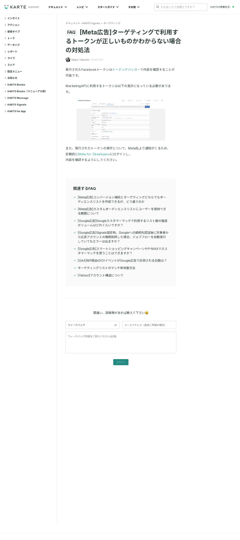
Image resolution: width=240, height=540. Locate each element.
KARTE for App (15, 111)
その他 (134, 7)
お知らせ (11, 77)
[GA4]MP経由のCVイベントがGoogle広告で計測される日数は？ (122, 260)
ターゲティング (111, 23)
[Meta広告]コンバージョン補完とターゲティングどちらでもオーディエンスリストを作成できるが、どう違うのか (122, 199)
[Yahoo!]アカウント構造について (101, 275)
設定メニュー (13, 71)
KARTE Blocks (15, 84)
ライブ (10, 58)
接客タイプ (12, 31)
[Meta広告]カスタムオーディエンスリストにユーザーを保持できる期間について (122, 211)
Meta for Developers (94, 154)
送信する (120, 362)
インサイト (12, 18)
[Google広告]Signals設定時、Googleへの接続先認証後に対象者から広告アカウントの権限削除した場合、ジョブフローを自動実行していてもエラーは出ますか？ (123, 237)
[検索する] (157, 7)
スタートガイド (108, 7)
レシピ (82, 7)
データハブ (12, 44)
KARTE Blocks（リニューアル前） (26, 91)
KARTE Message (16, 97)
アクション (12, 24)
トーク (10, 38)
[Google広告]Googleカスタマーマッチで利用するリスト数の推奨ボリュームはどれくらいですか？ (122, 223)
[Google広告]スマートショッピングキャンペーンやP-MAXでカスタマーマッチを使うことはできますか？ (122, 251)
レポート (11, 51)
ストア (10, 64)
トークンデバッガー (126, 69)
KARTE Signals (15, 104)
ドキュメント (57, 7)
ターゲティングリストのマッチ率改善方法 (106, 268)
